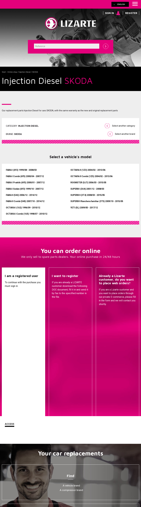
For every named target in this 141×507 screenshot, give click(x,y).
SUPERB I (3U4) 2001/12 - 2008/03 (87, 189)
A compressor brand (71, 377)
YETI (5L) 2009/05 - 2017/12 (84, 207)
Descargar (59, 311)
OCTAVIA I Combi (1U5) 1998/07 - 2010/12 (26, 214)
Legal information (51, 477)
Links (19, 477)
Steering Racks (71, 412)
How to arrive (71, 477)
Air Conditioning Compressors (71, 439)
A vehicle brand (71, 373)
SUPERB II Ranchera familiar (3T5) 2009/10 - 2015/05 (96, 201)
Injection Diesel (25, 72)
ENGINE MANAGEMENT (71, 434)
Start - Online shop (9, 72)
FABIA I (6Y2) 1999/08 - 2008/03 (21, 170)
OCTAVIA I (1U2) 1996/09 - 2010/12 (23, 207)
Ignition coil (71, 448)
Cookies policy (32, 477)
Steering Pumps (71, 416)
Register (131, 13)
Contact (104, 311)
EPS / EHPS (71, 421)
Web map (97, 477)
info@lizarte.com (49, 485)
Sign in (109, 13)
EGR (71, 443)
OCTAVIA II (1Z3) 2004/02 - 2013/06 (87, 170)
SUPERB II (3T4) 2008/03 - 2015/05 (87, 195)
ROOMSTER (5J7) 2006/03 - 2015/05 (88, 182)
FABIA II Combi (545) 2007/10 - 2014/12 (25, 201)
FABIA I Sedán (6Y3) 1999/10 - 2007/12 (25, 189)
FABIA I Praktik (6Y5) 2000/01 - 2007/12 (25, 182)
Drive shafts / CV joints (71, 425)
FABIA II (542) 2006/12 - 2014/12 (21, 195)
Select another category (123, 126)
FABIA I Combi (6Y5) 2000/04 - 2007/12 (25, 176)
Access (9, 311)
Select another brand (125, 134)
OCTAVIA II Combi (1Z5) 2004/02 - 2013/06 (91, 176)
